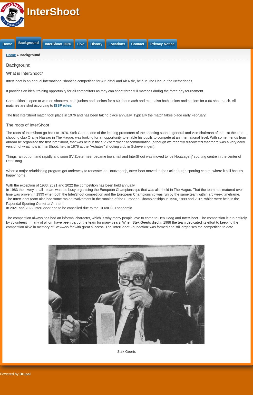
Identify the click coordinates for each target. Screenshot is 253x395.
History (96, 44)
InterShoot (53, 11)
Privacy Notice (162, 44)
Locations (116, 44)
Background (28, 43)
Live (80, 44)
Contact (137, 44)
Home (7, 44)
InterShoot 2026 (58, 44)
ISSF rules (62, 105)
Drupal (25, 374)
